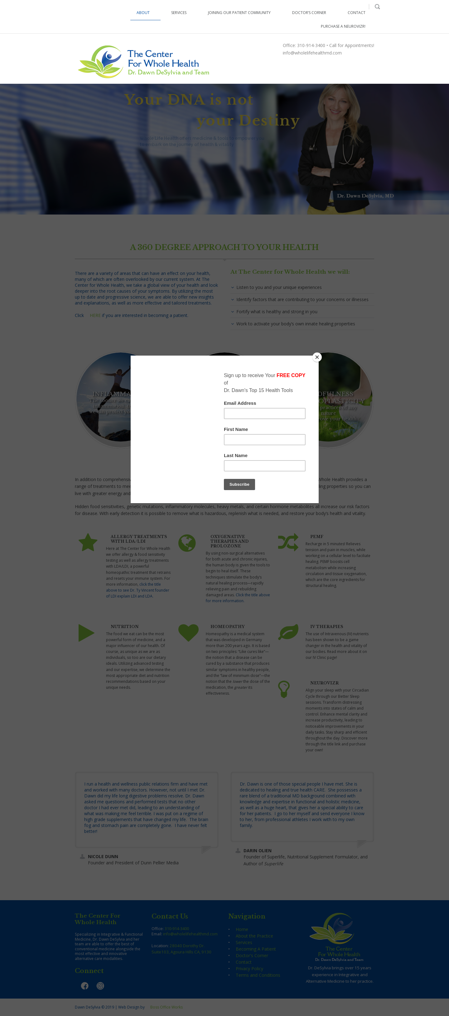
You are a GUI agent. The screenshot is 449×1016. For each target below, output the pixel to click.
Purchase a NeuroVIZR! (343, 26)
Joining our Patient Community (239, 12)
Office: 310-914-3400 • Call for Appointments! (328, 45)
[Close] (317, 357)
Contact (356, 12)
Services (178, 12)
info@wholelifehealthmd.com (312, 53)
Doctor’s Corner (309, 12)
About (143, 12)
